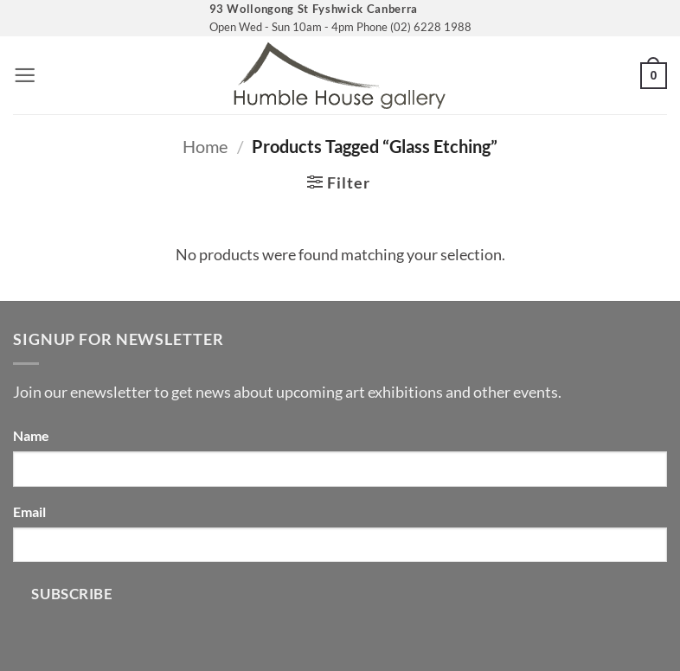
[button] (24, 75)
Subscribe (71, 594)
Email (29, 511)
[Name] (340, 468)
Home (205, 146)
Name (31, 435)
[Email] (340, 544)
